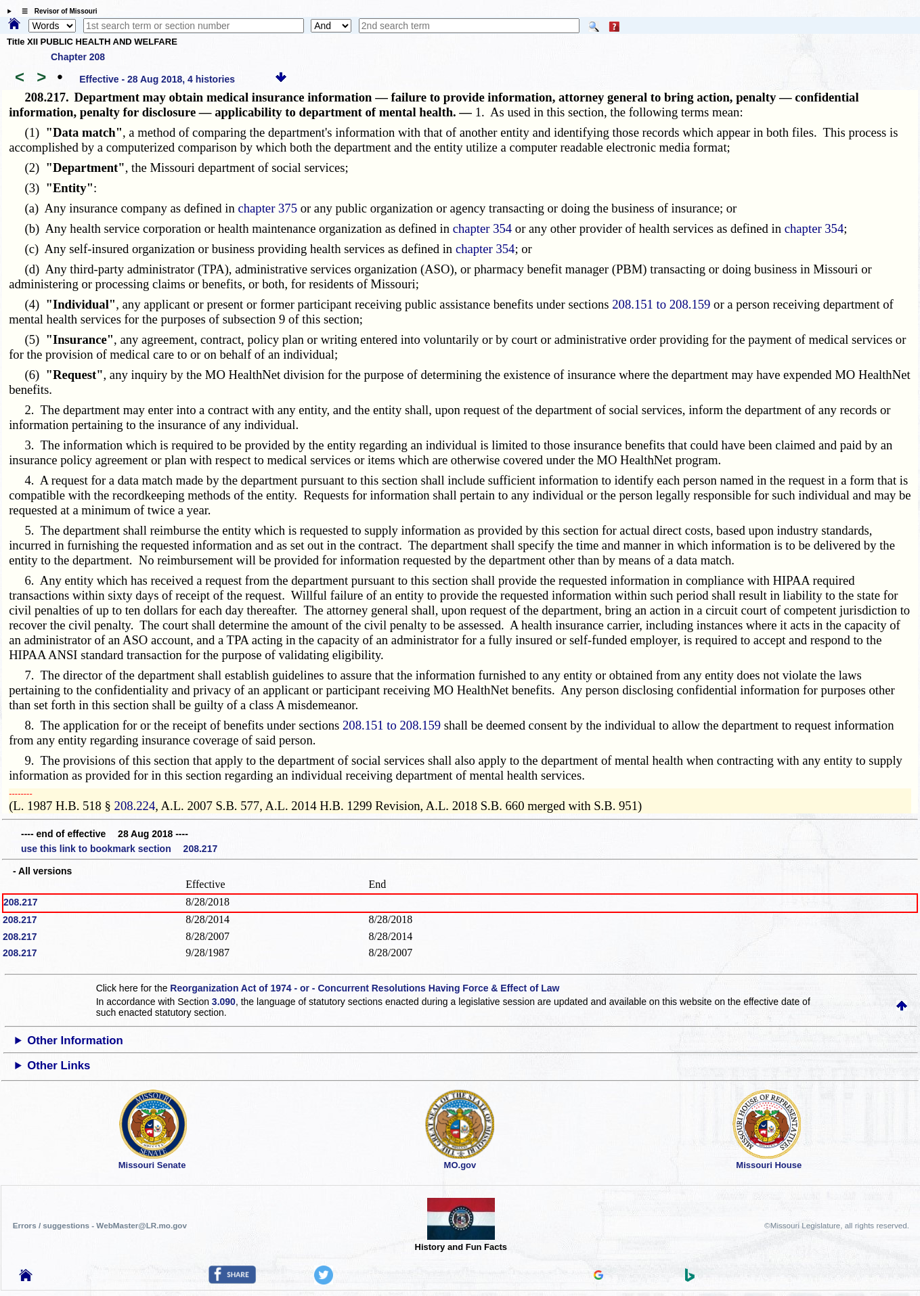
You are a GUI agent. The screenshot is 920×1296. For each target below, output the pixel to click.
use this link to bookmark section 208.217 (119, 848)
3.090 (224, 1001)
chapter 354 (482, 228)
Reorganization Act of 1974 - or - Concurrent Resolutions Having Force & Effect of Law (364, 988)
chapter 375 (267, 208)
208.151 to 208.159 (661, 304)
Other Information (75, 1040)
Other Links (58, 1065)
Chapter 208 (78, 56)
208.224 (135, 806)
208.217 (20, 902)
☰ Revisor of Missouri (56, 11)
